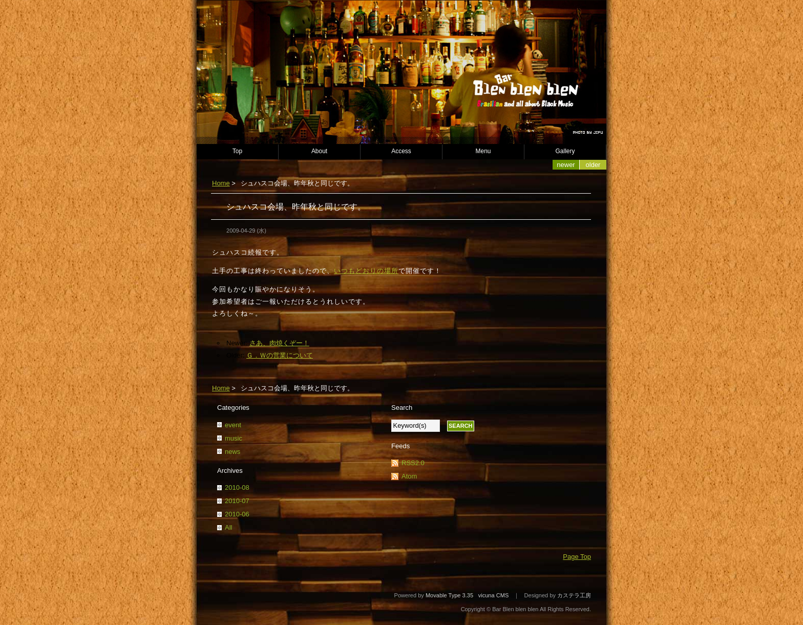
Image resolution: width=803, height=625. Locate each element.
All (228, 527)
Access (401, 151)
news (232, 451)
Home (221, 183)
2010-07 (237, 501)
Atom (409, 476)
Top (237, 151)
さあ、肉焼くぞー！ (279, 343)
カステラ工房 (574, 595)
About (319, 151)
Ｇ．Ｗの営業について (279, 355)
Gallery (565, 151)
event (233, 425)
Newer (566, 165)
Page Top (577, 556)
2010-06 (237, 514)
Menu (483, 151)
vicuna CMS (493, 595)
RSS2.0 (413, 463)
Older (593, 165)
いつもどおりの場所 (366, 271)
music (233, 438)
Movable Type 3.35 (449, 595)
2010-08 (237, 487)
